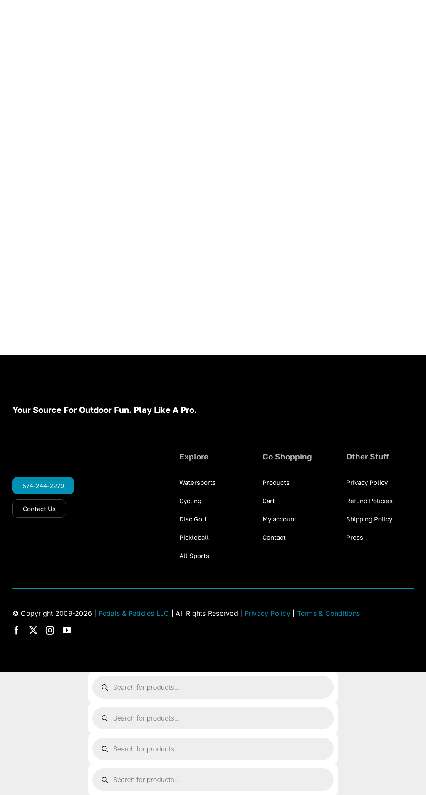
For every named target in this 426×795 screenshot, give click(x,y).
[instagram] (50, 630)
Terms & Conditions (328, 613)
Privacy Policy (267, 613)
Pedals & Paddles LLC (134, 613)
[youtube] (67, 630)
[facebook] (16, 630)
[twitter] (33, 630)
